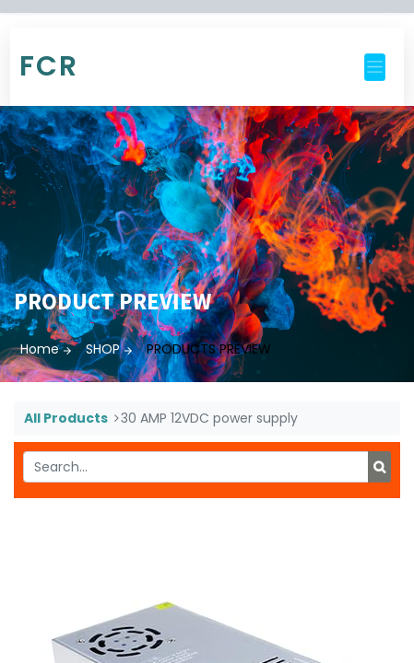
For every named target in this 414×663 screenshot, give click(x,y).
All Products (66, 418)
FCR (48, 66)
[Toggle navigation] (374, 67)
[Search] (379, 467)
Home (39, 349)
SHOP (103, 349)
